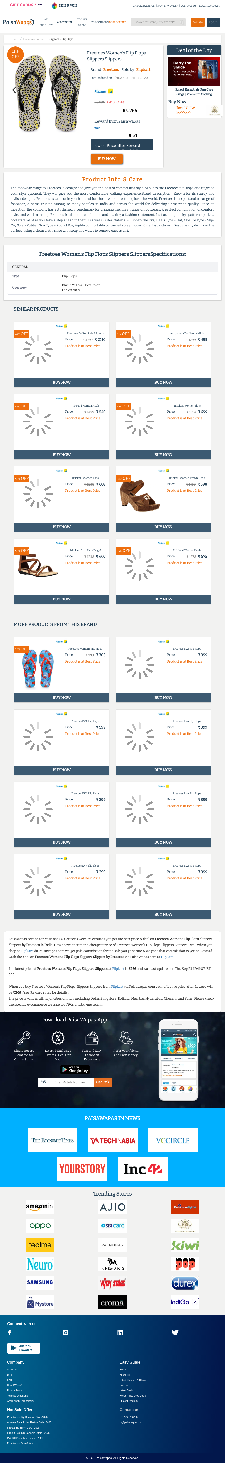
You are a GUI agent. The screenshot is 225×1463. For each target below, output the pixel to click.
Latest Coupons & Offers (133, 1380)
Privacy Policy (14, 1390)
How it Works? (14, 1385)
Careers (124, 1385)
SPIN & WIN (64, 6)
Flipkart (143, 69)
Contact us (129, 1410)
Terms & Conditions (17, 1395)
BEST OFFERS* (117, 22)
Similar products (36, 309)
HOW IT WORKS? (167, 5)
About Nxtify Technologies (20, 1401)
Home (123, 1369)
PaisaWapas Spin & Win (20, 1443)
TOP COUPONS (100, 22)
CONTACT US (188, 5)
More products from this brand (55, 624)
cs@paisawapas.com (131, 1422)
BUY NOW (106, 159)
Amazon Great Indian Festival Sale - (29, 1422)
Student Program (129, 1401)
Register (198, 22)
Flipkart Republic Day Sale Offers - (28, 1433)
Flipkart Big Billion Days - (23, 1427)
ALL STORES (64, 22)
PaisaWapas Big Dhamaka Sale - (27, 1417)
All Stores (125, 1375)
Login (213, 22)
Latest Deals (126, 1390)
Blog (9, 1375)
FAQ (9, 1380)
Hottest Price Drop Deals (133, 1395)
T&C (97, 128)
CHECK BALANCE (144, 5)
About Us (12, 1369)
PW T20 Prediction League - (25, 1438)
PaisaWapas (104, 1458)
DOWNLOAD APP (209, 5)
